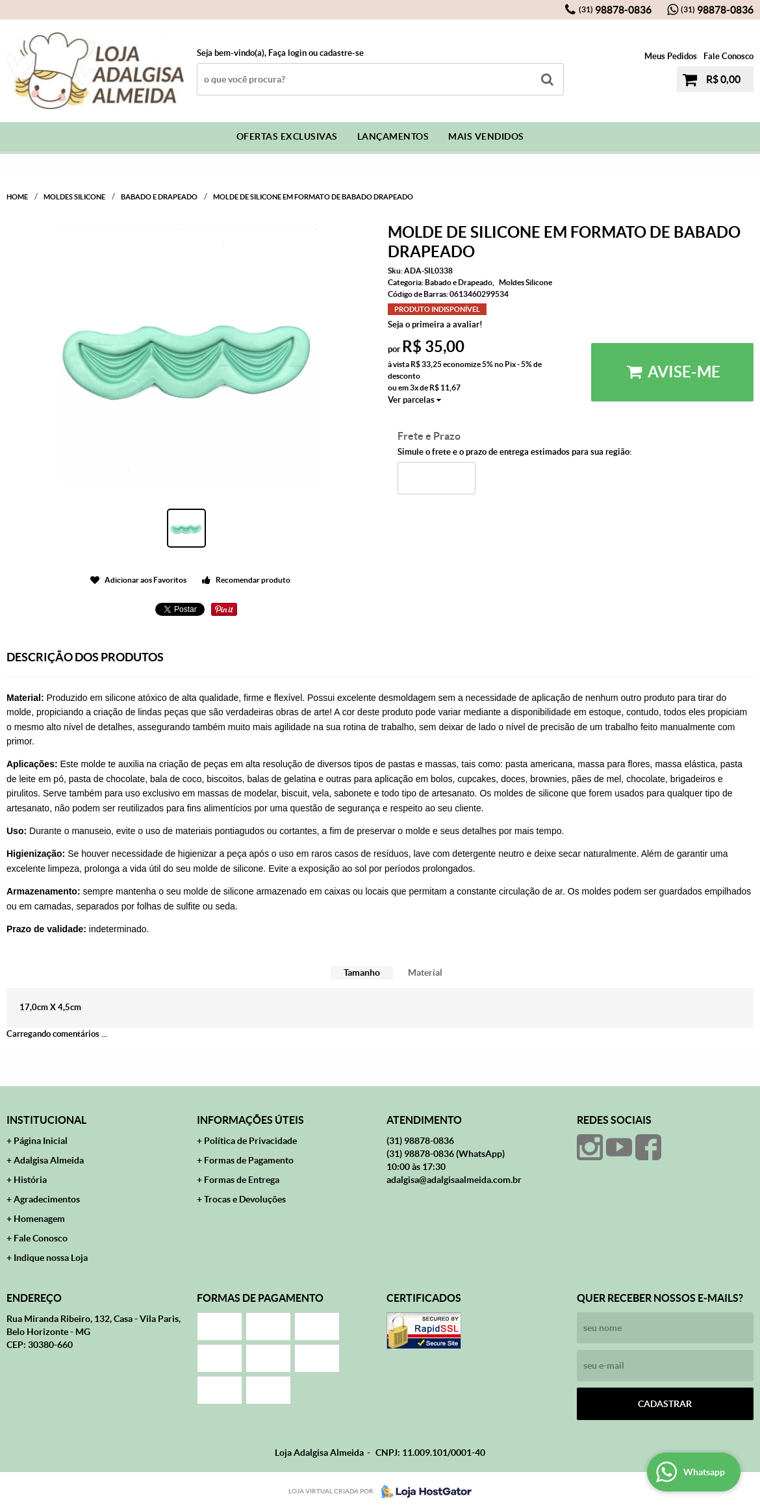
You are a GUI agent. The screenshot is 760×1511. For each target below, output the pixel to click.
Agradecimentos (47, 1199)
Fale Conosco (728, 56)
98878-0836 (615, 10)
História (30, 1180)
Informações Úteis (250, 1120)
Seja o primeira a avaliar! (435, 324)
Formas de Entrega (241, 1180)
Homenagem (39, 1218)
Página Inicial (41, 1141)
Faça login (287, 53)
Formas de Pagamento (249, 1160)
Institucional (46, 1120)
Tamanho (362, 972)
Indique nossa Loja (51, 1257)
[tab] (362, 973)
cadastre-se (342, 53)
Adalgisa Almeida (49, 1160)
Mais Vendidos (486, 136)
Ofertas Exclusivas (287, 136)
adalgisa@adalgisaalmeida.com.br (454, 1180)
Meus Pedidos (670, 56)
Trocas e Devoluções (245, 1199)
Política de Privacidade (250, 1141)
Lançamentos (393, 136)
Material (425, 972)
